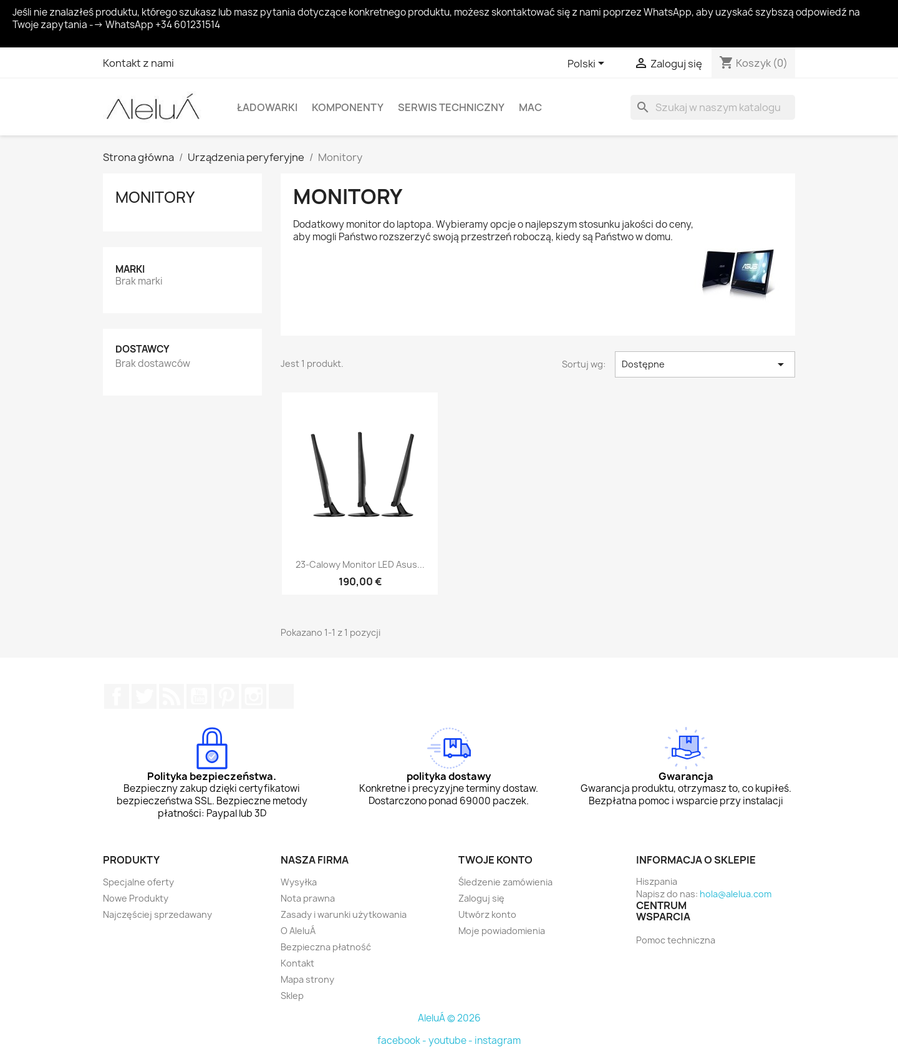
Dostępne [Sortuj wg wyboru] (705, 364)
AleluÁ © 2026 (449, 1018)
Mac (530, 107)
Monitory (155, 197)
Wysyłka (299, 882)
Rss (171, 696)
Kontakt (297, 963)
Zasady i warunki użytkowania (344, 914)
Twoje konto (495, 860)
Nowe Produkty (135, 898)
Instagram (253, 696)
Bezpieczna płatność (326, 947)
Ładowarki (267, 107)
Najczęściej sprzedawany (157, 914)
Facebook (116, 696)
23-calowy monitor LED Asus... (360, 564)
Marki (130, 269)
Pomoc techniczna (675, 940)
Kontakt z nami (138, 63)
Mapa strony (307, 979)
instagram (498, 1040)
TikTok (281, 696)
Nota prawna (308, 898)
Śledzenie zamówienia (505, 882)
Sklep (292, 995)
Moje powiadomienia (501, 931)
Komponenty (348, 107)
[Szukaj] (712, 107)
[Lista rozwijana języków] (588, 64)
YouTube (198, 696)
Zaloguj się (481, 898)
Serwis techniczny (451, 107)
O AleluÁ (298, 931)
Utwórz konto (487, 914)
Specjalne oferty (138, 882)
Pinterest (226, 696)
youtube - (451, 1040)
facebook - (402, 1040)
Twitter (144, 696)
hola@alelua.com (735, 894)
